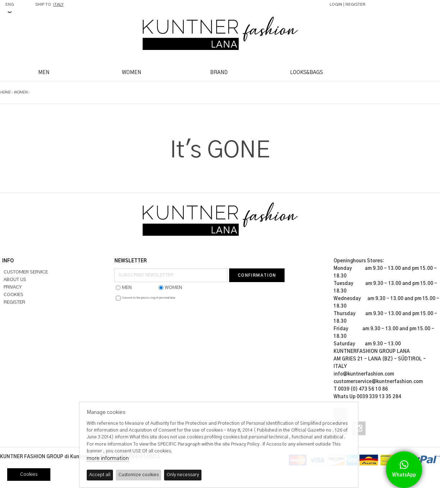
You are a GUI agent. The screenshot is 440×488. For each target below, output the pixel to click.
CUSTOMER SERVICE (26, 272)
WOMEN (131, 72)
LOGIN (336, 4)
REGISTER (355, 4)
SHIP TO (49, 4)
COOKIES (13, 295)
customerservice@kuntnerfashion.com (378, 381)
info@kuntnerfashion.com (364, 374)
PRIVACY (13, 287)
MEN (43, 72)
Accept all (99, 475)
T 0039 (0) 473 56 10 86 (361, 389)
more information (108, 458)
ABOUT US (15, 279)
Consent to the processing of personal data (148, 297)
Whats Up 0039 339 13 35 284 (367, 397)
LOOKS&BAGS (306, 72)
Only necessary (183, 475)
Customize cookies (138, 475)
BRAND (219, 72)
